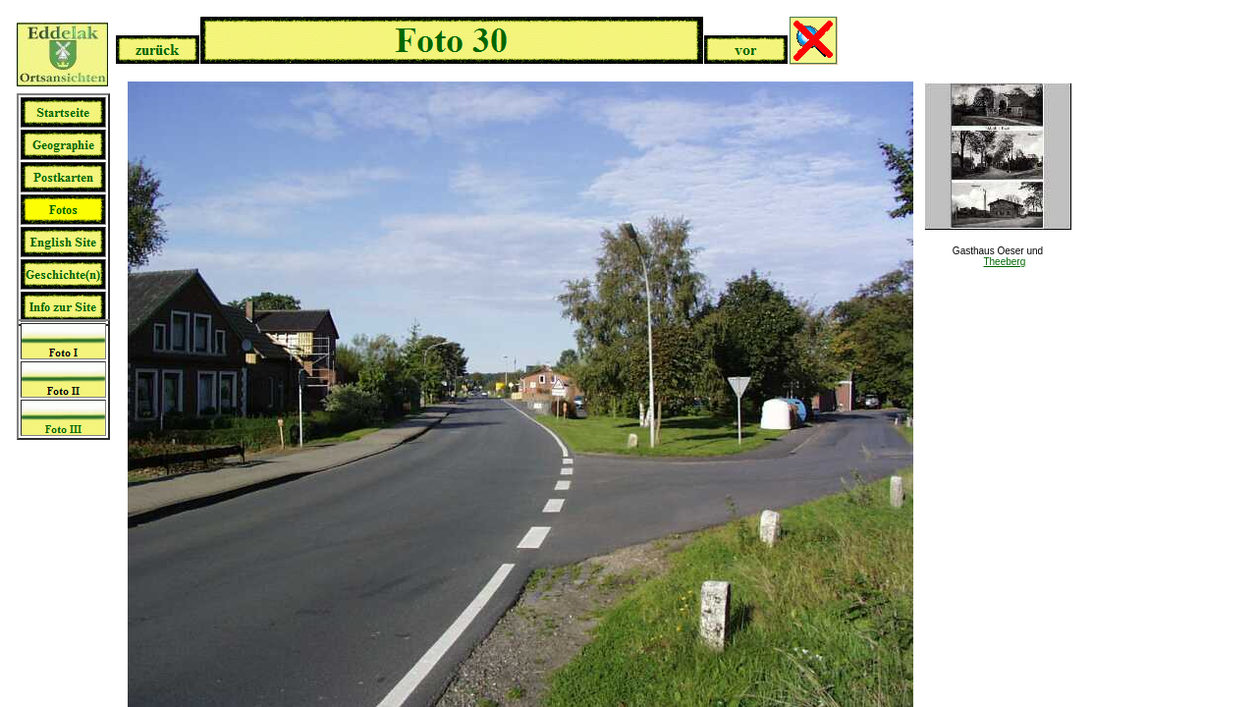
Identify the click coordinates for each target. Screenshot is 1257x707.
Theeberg (1004, 261)
